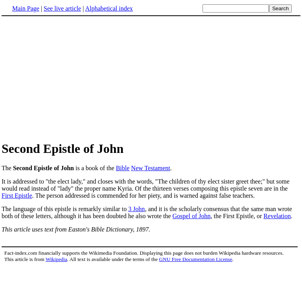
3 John (136, 209)
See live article (62, 8)
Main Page (25, 8)
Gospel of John (192, 216)
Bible (123, 168)
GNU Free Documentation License (195, 259)
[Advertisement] (68, 78)
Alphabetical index (109, 8)
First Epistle (17, 195)
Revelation (277, 216)
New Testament (150, 168)
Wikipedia (56, 259)
